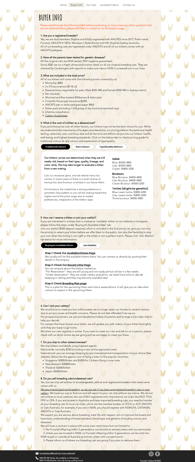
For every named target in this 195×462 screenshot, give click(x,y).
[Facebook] (157, 453)
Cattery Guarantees (56, 115)
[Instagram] (151, 453)
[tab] (55, 146)
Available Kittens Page (81, 253)
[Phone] (37, 458)
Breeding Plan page (74, 283)
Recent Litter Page (79, 265)
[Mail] (37, 453)
